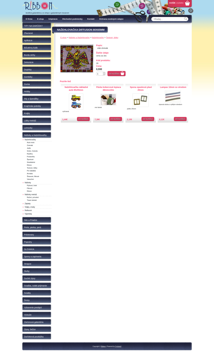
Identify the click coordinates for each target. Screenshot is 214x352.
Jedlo (29, 148)
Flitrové (29, 188)
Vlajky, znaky (30, 207)
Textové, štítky (32, 168)
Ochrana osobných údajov (111, 19)
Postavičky (31, 156)
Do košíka (114, 74)
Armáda (30, 173)
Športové (30, 159)
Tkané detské (32, 200)
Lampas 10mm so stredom (173, 87)
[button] (104, 73)
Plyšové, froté (32, 185)
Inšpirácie (53, 19)
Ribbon (103, 346)
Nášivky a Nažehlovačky (79, 37)
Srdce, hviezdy (32, 151)
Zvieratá (30, 145)
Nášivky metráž (31, 194)
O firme (29, 19)
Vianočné (30, 179)
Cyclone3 (118, 346)
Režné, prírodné (33, 197)
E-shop (40, 19)
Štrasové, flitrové (33, 176)
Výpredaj (28, 214)
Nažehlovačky (30, 140)
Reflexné (28, 210)
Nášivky (28, 183)
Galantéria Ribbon (40, 6)
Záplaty (27, 204)
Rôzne (29, 165)
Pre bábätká (31, 171)
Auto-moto (30, 142)
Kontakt (90, 19)
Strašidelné (31, 162)
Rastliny (30, 154)
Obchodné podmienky (72, 19)
